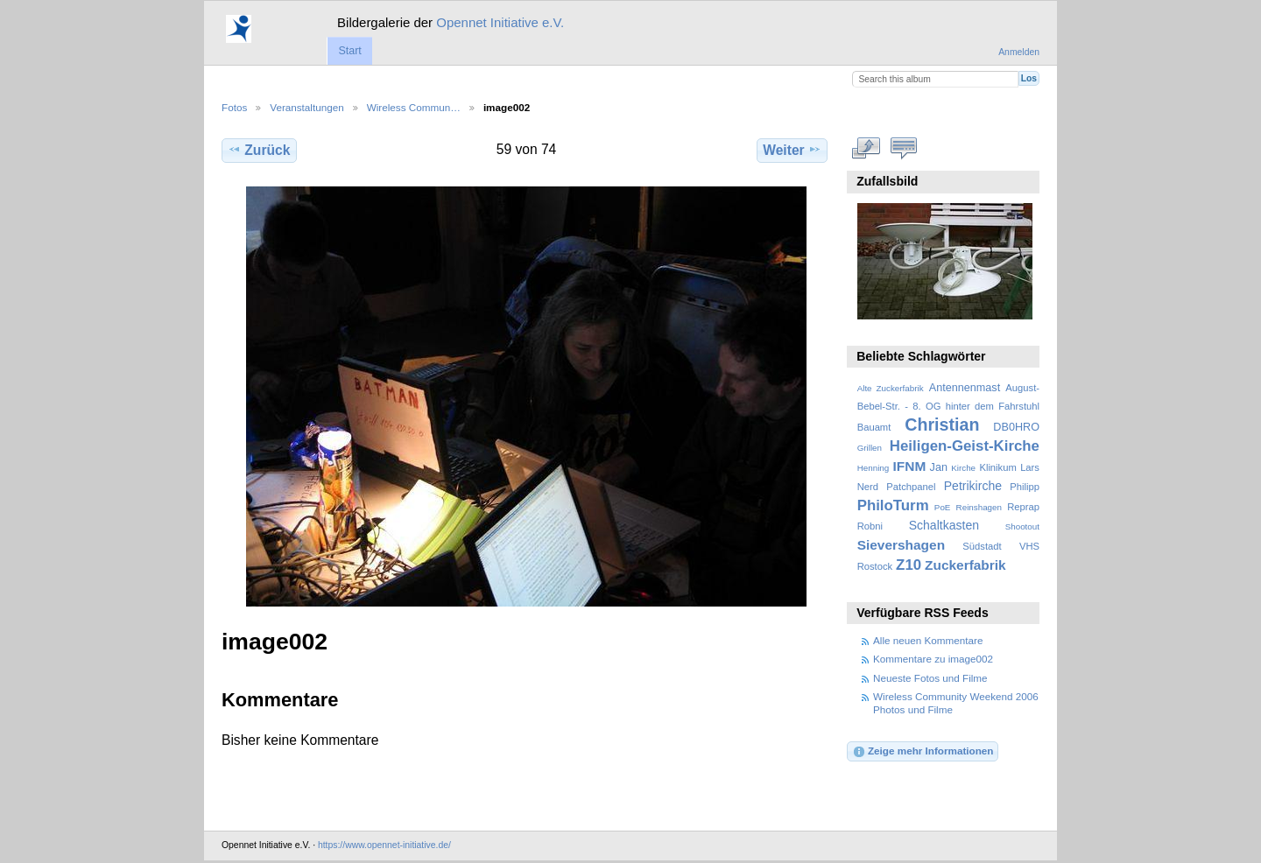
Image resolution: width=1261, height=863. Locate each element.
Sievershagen (901, 544)
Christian (942, 424)
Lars (1029, 467)
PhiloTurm (893, 505)
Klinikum (997, 467)
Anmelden (1018, 52)
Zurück (259, 150)
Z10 (908, 565)
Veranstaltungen (306, 107)
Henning (873, 468)
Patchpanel (910, 486)
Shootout (1022, 526)
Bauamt (874, 427)
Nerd (867, 486)
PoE (942, 507)
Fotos (234, 107)
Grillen (869, 448)
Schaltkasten (944, 525)
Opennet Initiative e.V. (500, 22)
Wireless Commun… (414, 107)
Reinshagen (979, 507)
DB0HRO (1016, 427)
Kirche (963, 468)
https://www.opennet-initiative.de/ (384, 845)
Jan (939, 467)
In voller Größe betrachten (866, 148)
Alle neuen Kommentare (928, 640)
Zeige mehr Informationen (923, 752)
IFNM (909, 466)
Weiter (792, 150)
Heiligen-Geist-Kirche (964, 446)
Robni (870, 526)
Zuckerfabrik (965, 565)
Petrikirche (973, 486)
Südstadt (981, 546)
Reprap (1023, 507)
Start (349, 51)
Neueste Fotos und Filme (930, 678)
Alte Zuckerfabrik (890, 388)
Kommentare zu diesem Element (904, 148)
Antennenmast (964, 388)
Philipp (1024, 486)
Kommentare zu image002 (933, 658)
